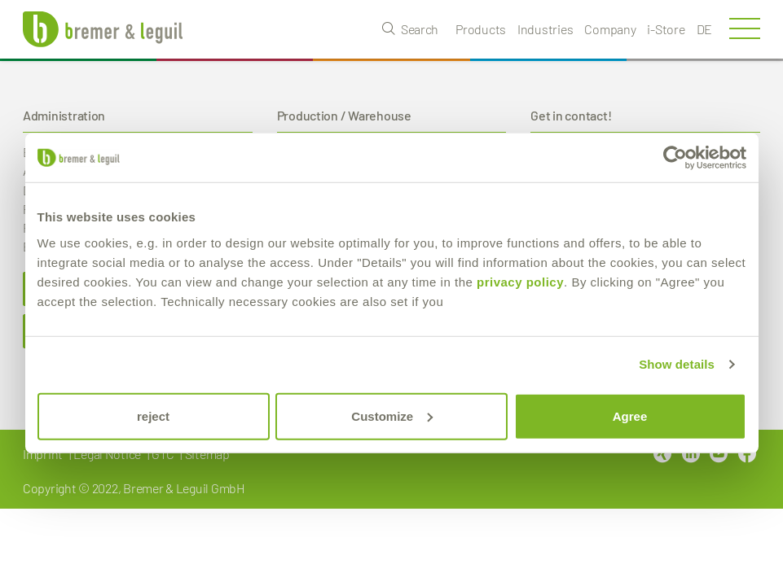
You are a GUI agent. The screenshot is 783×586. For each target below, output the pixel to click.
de (704, 29)
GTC (163, 453)
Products (480, 29)
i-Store (665, 29)
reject (153, 415)
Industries (545, 29)
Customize (392, 415)
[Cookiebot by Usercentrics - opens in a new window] (675, 158)
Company (610, 29)
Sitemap (207, 453)
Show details (677, 364)
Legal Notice (107, 453)
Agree (630, 415)
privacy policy (520, 281)
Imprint (43, 453)
